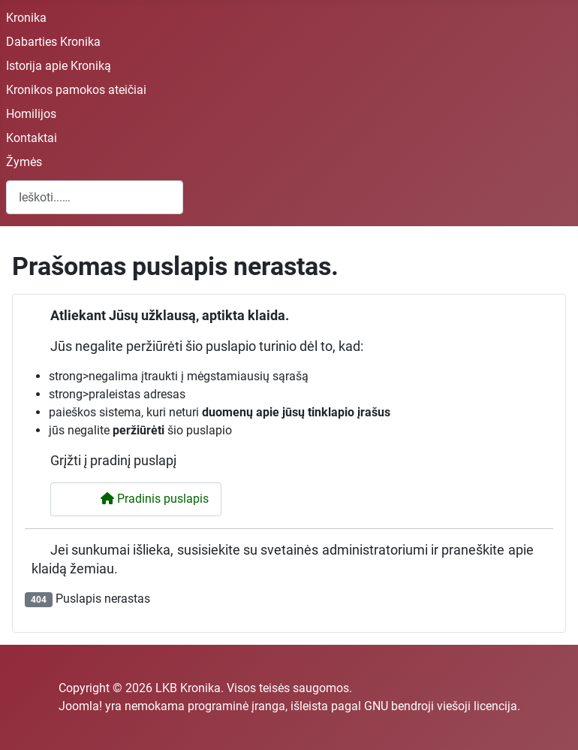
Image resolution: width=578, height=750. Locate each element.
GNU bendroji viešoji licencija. (442, 706)
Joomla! (80, 706)
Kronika (26, 18)
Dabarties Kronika (53, 42)
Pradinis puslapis (145, 498)
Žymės (24, 162)
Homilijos (31, 114)
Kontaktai (31, 138)
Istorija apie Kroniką (58, 66)
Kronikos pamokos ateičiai (76, 90)
